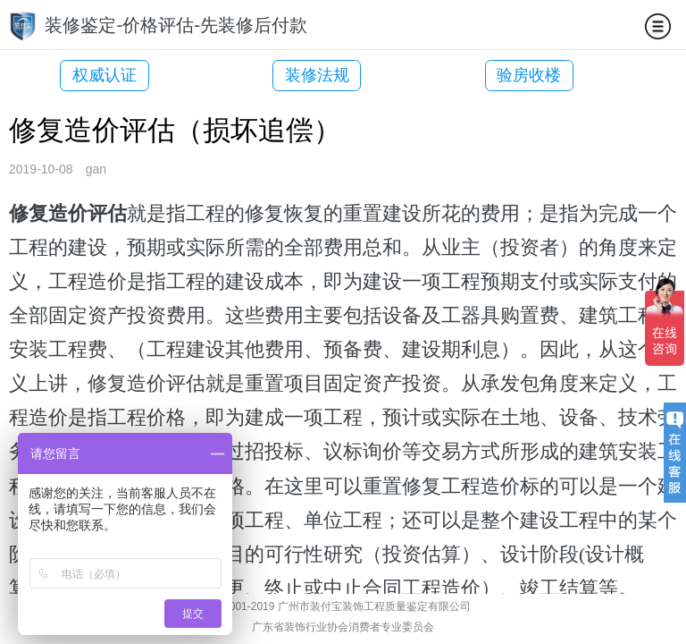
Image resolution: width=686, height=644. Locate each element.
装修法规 (290, 75)
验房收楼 (475, 75)
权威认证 (104, 75)
